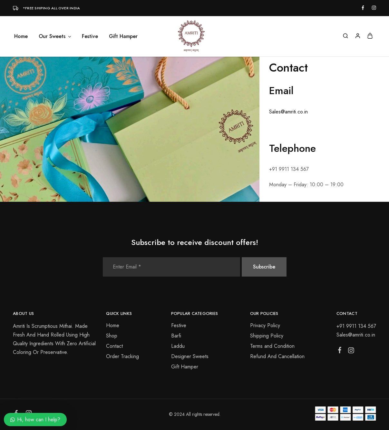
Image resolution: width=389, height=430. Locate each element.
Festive (90, 36)
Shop (111, 335)
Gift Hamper (123, 36)
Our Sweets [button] (55, 36)
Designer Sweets (190, 356)
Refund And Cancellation (277, 356)
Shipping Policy (266, 335)
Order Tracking (122, 356)
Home (21, 36)
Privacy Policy (265, 325)
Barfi (176, 335)
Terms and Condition (272, 346)
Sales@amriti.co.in (288, 111)
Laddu (178, 346)
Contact (114, 346)
